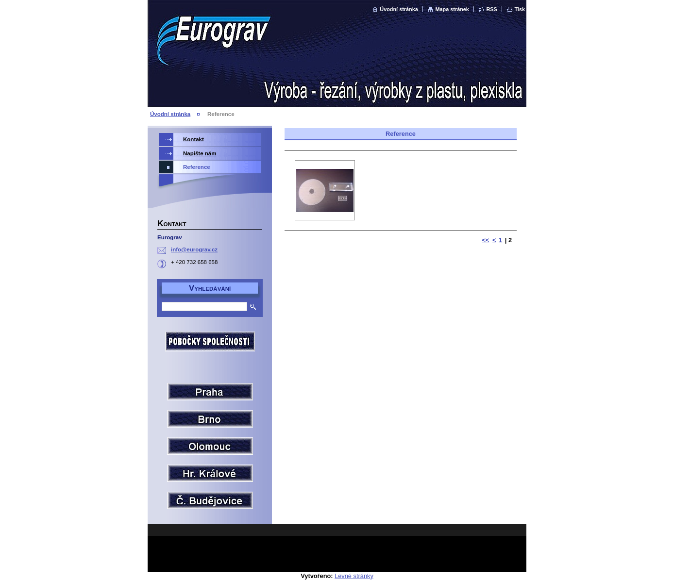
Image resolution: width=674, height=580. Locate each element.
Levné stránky (354, 576)
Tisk (519, 9)
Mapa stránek (452, 9)
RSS (491, 9)
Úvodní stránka (399, 9)
